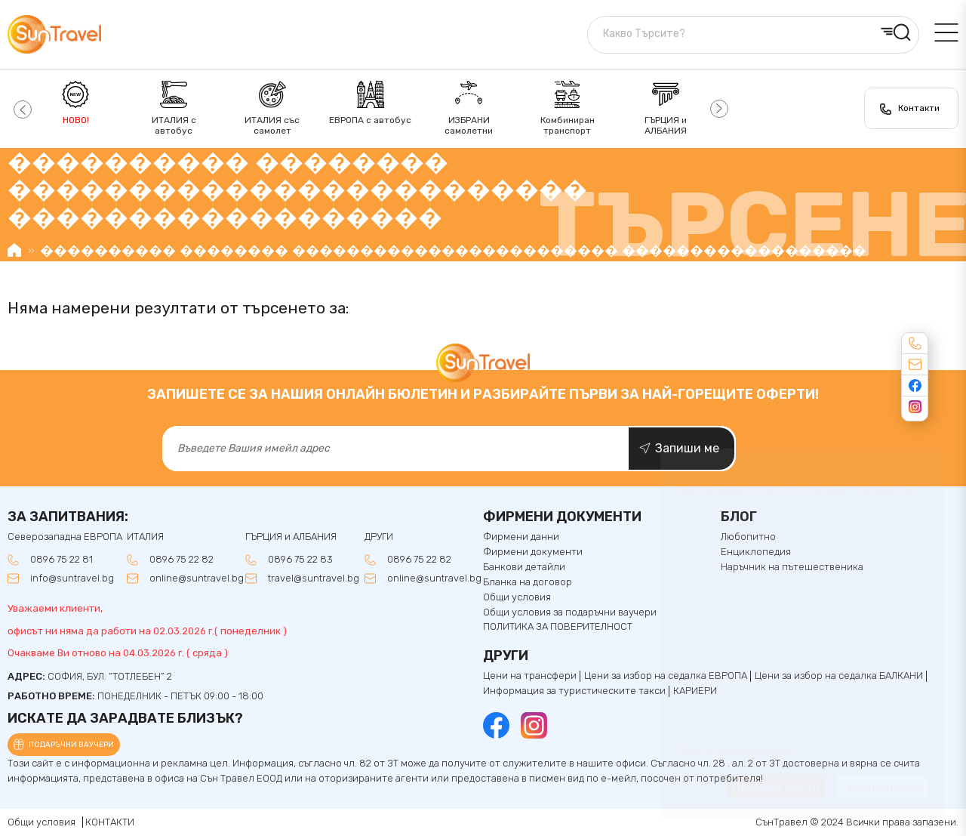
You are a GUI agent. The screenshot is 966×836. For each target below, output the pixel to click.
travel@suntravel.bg (313, 578)
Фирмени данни (521, 537)
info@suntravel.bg (72, 578)
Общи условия (517, 597)
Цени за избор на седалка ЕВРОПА (665, 676)
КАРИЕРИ (695, 691)
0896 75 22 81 (61, 559)
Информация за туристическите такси (574, 691)
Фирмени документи (533, 552)
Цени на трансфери (530, 676)
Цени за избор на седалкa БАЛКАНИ (839, 676)
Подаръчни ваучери (71, 744)
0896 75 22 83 (300, 559)
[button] (21, 108)
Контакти (919, 108)
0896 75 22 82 (181, 559)
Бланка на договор (527, 582)
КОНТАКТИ (109, 822)
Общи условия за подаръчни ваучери (570, 612)
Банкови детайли (524, 567)
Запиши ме (687, 448)
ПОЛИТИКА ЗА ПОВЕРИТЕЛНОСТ (557, 627)
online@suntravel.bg (196, 578)
